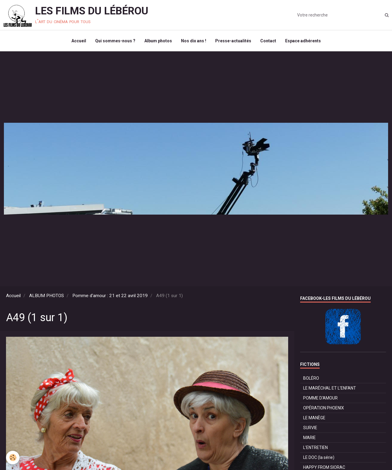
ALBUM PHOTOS (46, 295)
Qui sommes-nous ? (115, 40)
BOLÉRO (311, 378)
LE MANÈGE (314, 417)
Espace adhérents (303, 40)
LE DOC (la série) (318, 457)
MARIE (309, 437)
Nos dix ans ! (193, 40)
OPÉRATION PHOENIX (323, 407)
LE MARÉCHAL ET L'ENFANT (329, 388)
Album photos (158, 40)
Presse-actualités (233, 40)
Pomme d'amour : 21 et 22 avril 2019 (110, 295)
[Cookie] (13, 457)
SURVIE (310, 427)
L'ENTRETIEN (315, 447)
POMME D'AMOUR (320, 398)
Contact (268, 40)
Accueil (78, 40)
